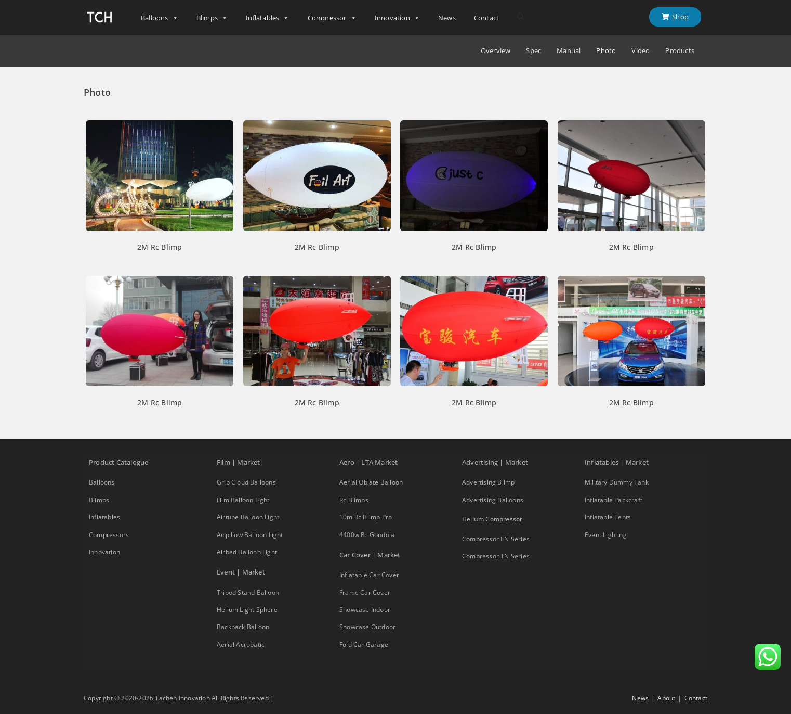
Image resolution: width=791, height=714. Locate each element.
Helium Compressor (492, 519)
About (666, 698)
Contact (486, 17)
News (447, 17)
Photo (606, 50)
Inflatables (267, 18)
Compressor (332, 18)
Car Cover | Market (370, 554)
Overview (496, 50)
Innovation (397, 18)
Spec (533, 50)
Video (640, 50)
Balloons (159, 18)
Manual (569, 50)
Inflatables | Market (617, 462)
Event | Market (241, 572)
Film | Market (238, 462)
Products (679, 50)
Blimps (212, 18)
